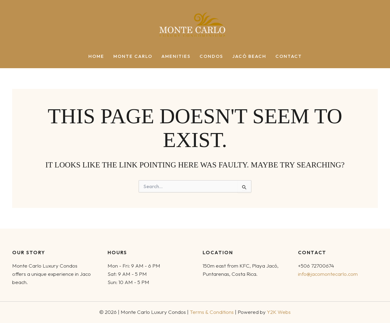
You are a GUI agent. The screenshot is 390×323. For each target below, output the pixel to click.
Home (96, 56)
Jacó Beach (249, 56)
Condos (211, 56)
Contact (288, 56)
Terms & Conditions (212, 312)
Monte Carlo (132, 56)
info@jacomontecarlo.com (328, 274)
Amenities (175, 56)
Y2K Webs (279, 312)
